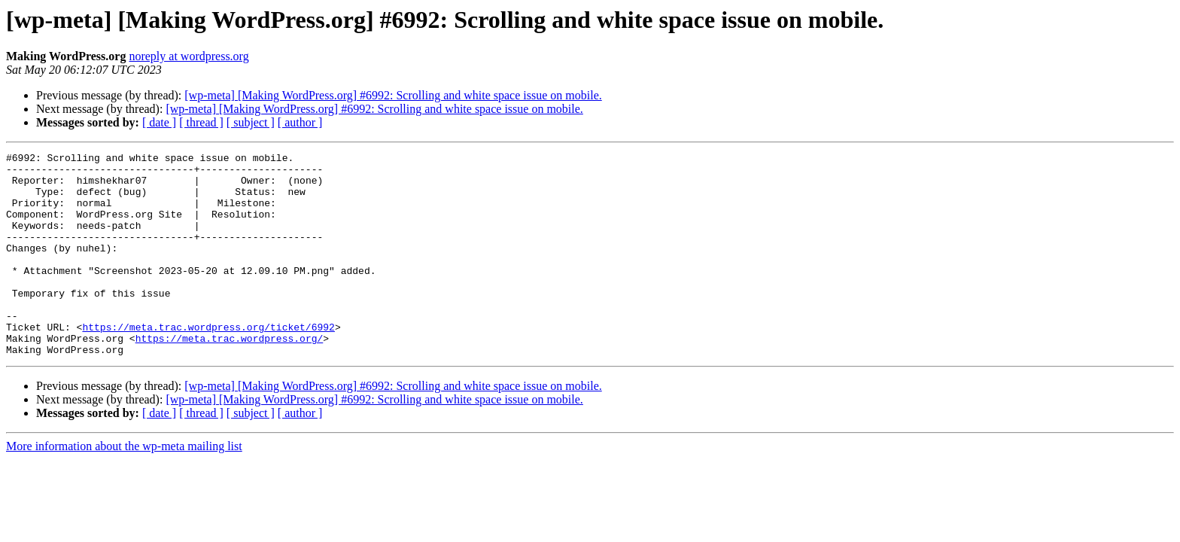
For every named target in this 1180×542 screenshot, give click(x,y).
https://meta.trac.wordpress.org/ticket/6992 (208, 363)
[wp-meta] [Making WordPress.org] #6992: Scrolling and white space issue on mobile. (392, 95)
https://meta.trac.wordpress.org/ (229, 376)
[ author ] (300, 122)
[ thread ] (201, 122)
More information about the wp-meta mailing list (124, 486)
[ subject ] (251, 122)
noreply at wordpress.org (188, 56)
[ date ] (159, 122)
